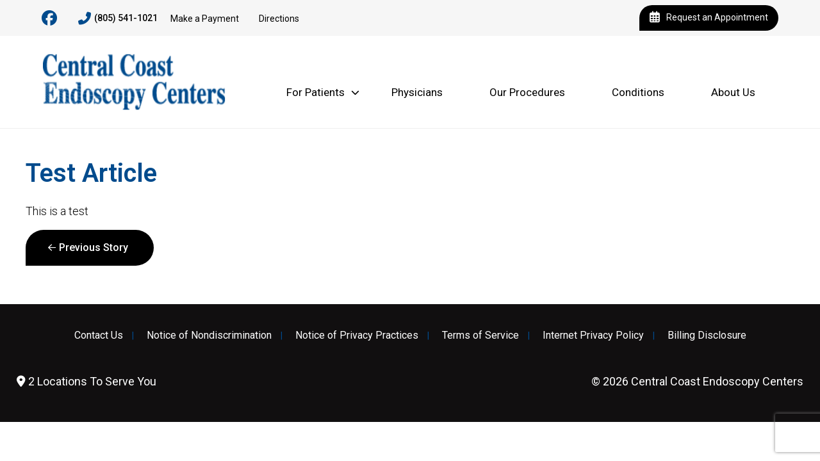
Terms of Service (480, 335)
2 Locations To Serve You (86, 381)
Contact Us (98, 335)
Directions (279, 18)
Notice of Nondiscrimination (209, 335)
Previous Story (93, 247)
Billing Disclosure (707, 335)
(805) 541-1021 (118, 18)
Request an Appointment (709, 18)
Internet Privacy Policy (593, 335)
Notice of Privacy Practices (356, 335)
